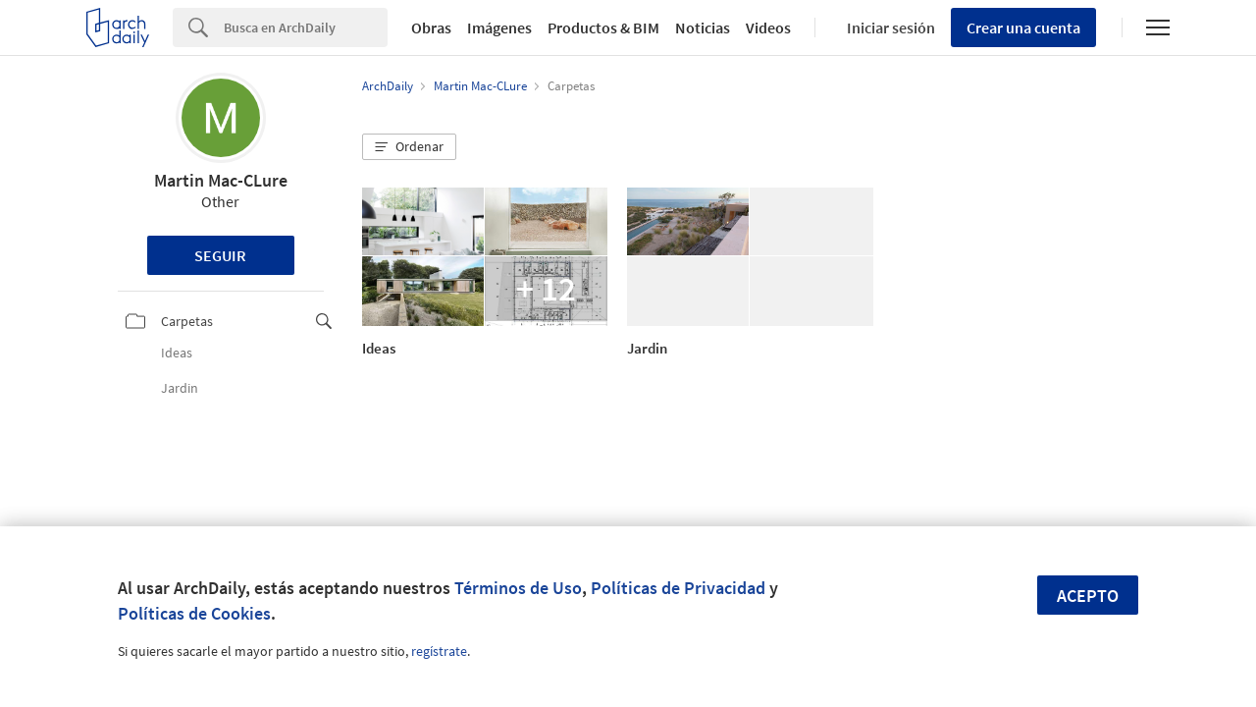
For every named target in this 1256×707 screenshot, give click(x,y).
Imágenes (499, 27)
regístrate (439, 651)
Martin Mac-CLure (221, 180)
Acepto (1088, 595)
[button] (409, 147)
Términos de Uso (518, 587)
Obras (431, 27)
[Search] (306, 27)
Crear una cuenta (1023, 27)
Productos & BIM (603, 27)
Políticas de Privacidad (678, 587)
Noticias (702, 27)
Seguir (220, 255)
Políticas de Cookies (194, 613)
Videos (768, 27)
